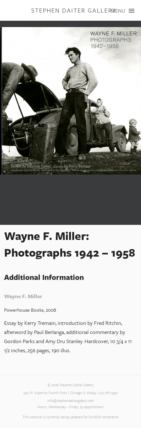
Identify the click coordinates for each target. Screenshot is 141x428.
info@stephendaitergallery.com (70, 401)
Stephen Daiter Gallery (73, 10)
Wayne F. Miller (23, 296)
